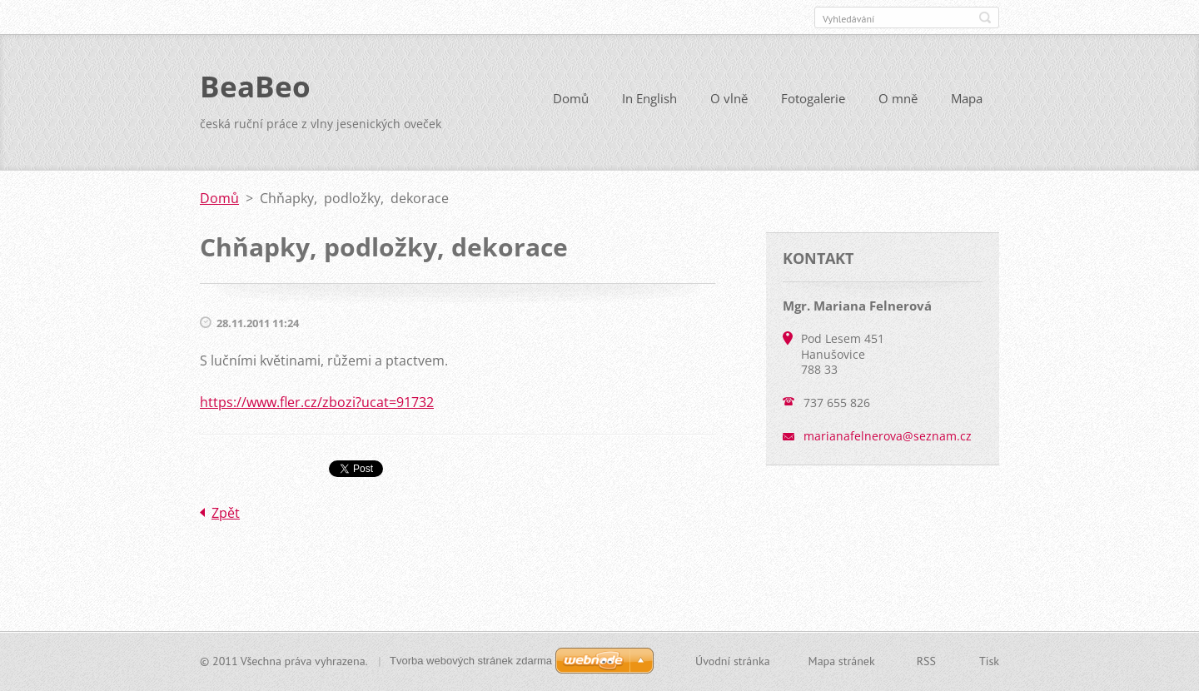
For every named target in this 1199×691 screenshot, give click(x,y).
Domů (571, 98)
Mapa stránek (841, 661)
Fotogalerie (813, 98)
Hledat (985, 17)
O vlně (729, 98)
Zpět (225, 513)
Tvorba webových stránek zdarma (471, 660)
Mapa (967, 98)
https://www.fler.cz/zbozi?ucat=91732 (317, 402)
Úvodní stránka (732, 661)
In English (649, 98)
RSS (926, 661)
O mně (898, 98)
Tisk (989, 661)
